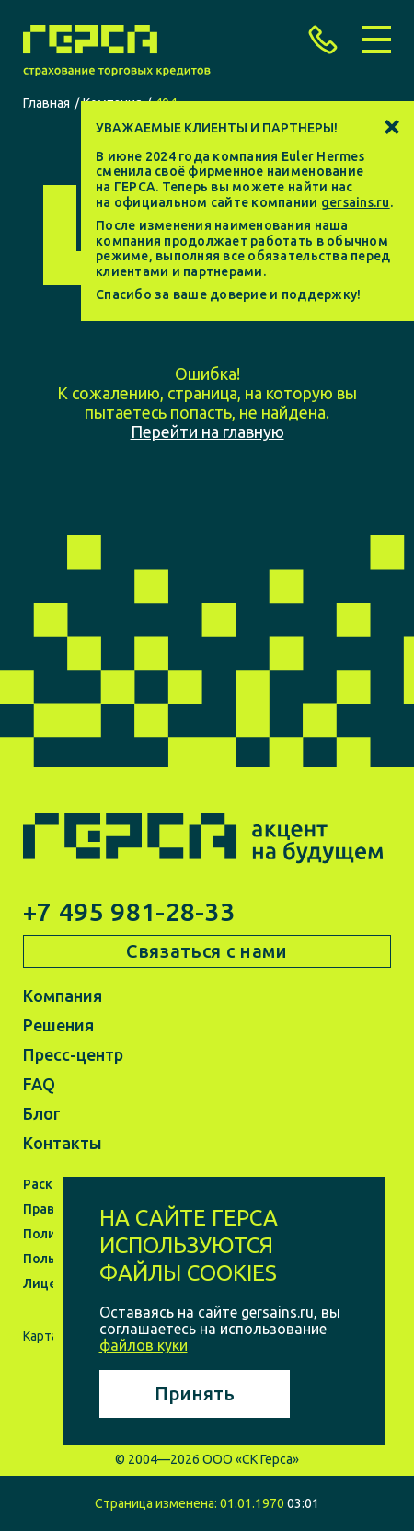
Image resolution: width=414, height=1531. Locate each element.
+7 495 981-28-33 (129, 911)
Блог (42, 1113)
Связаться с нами (206, 950)
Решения (58, 1025)
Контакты (62, 1143)
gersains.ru (355, 202)
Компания (62, 995)
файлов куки (143, 1345)
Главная (46, 103)
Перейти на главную (207, 431)
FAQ (39, 1084)
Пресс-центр (73, 1054)
